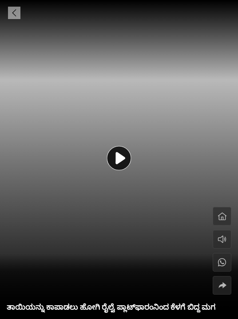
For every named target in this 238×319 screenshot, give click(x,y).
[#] (222, 262)
